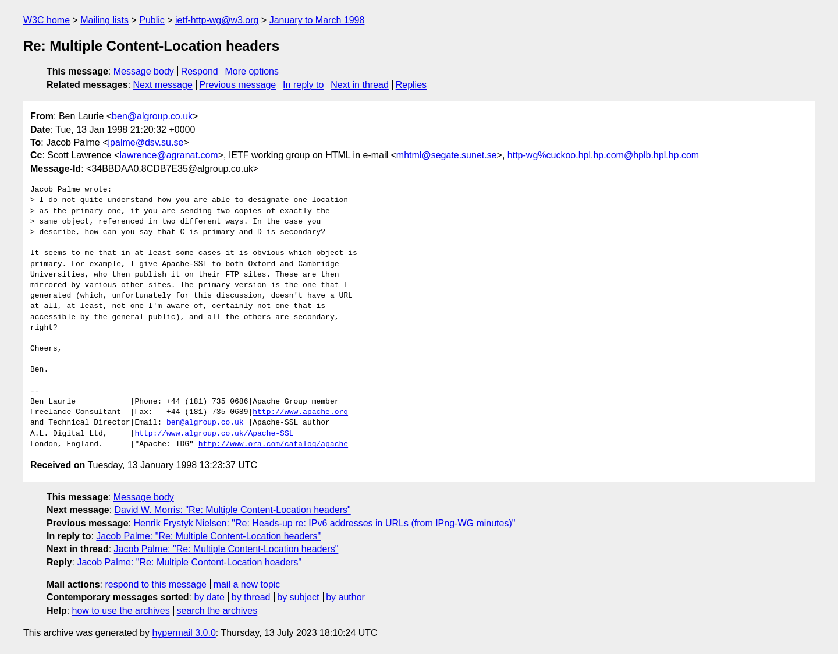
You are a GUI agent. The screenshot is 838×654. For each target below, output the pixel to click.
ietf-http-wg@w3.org (216, 20)
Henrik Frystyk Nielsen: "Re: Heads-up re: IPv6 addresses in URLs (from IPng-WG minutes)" (324, 523)
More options (252, 71)
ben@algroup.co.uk (152, 116)
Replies (411, 85)
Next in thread (360, 85)
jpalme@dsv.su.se (146, 142)
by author (345, 597)
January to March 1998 (317, 20)
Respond (199, 71)
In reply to (303, 85)
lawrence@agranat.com (168, 155)
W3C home (46, 20)
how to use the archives (121, 611)
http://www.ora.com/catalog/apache (273, 444)
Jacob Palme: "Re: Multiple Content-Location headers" (208, 536)
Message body (143, 71)
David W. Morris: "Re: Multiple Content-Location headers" (233, 510)
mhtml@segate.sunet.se (446, 155)
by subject (298, 597)
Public (152, 20)
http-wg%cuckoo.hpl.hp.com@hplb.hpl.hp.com (603, 155)
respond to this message (155, 584)
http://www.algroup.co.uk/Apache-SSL (213, 434)
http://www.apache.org (300, 412)
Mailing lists (104, 20)
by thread (251, 597)
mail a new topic (247, 584)
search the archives (217, 611)
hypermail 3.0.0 (183, 633)
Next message (163, 85)
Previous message (238, 85)
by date (209, 597)
